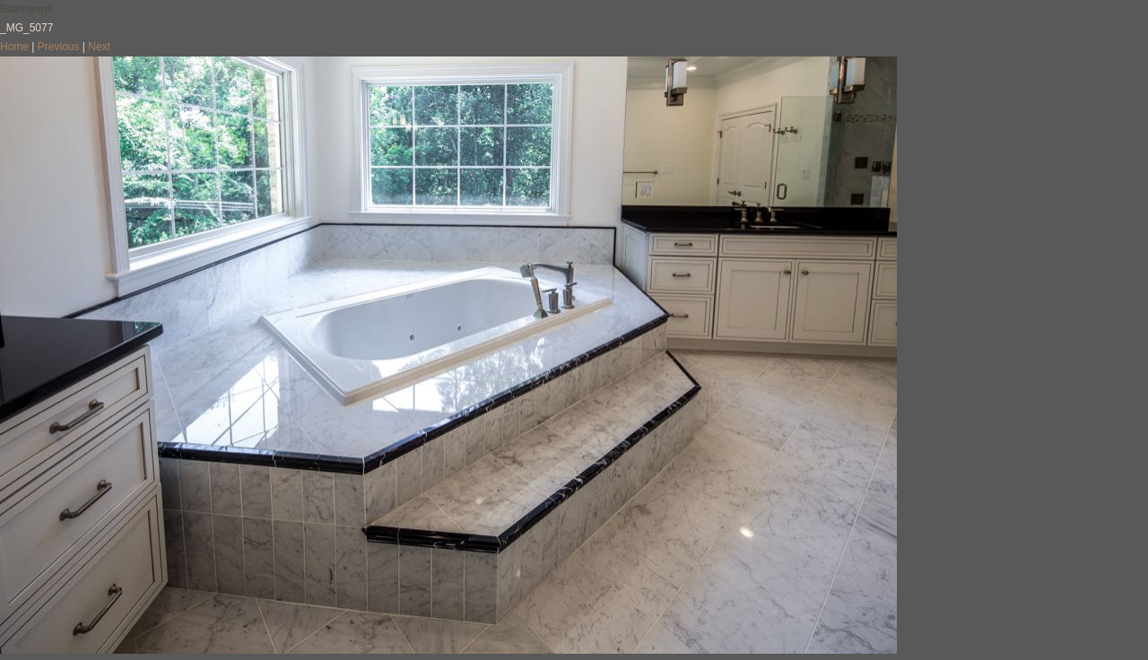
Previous (59, 46)
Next (99, 46)
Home (14, 46)
